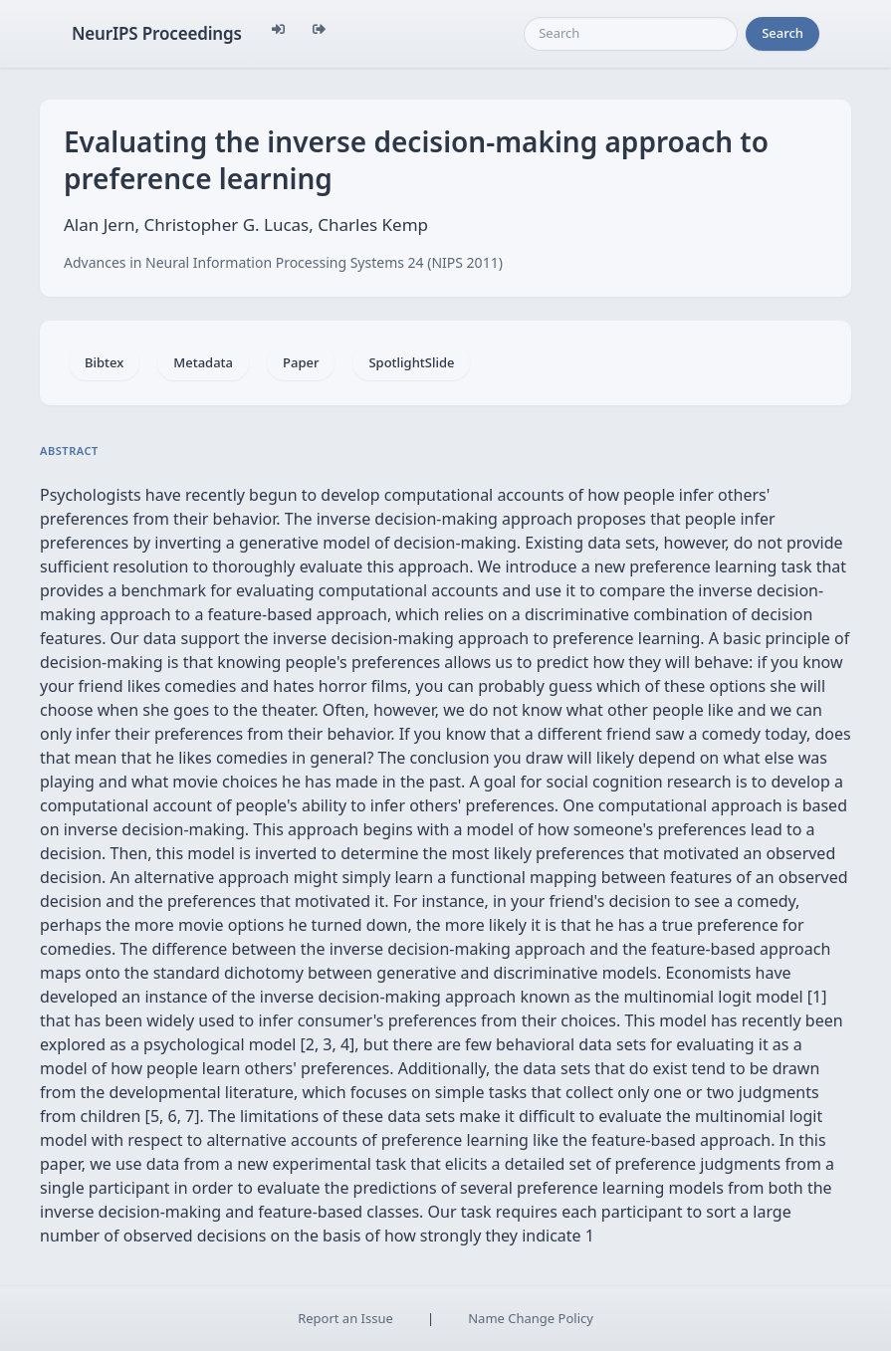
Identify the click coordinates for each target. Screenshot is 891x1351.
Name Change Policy (530, 1318)
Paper (301, 362)
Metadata (203, 362)
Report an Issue (345, 1318)
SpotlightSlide (411, 362)
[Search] (631, 34)
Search (782, 33)
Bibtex (104, 362)
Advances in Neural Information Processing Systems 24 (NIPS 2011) (283, 262)
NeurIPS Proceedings (157, 33)
